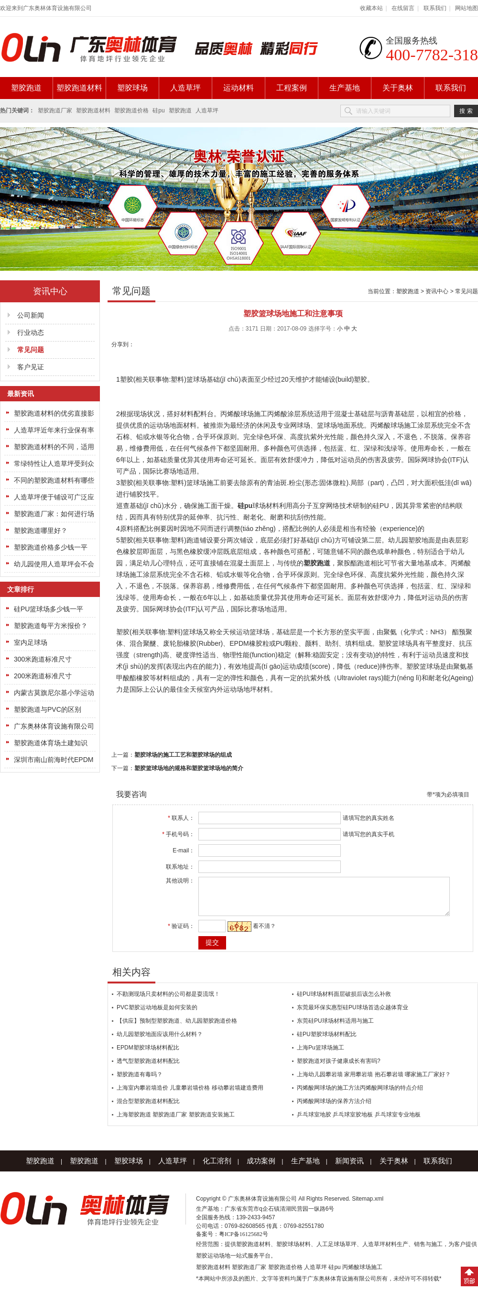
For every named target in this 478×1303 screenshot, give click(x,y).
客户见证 (30, 367)
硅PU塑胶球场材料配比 (327, 1041)
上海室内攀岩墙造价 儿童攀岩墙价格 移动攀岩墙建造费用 (190, 1095)
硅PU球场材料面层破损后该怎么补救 (344, 1001)
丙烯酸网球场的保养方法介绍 (334, 1108)
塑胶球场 (132, 88)
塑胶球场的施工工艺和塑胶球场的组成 (183, 754)
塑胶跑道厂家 (55, 110)
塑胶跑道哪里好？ (40, 530)
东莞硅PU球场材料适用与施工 (335, 1028)
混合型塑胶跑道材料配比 (148, 1108)
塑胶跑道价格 (131, 110)
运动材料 (238, 88)
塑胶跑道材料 (79, 88)
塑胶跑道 (26, 88)
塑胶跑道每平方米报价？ (50, 625)
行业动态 (30, 332)
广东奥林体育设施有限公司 (54, 726)
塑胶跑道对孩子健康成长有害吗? (338, 1068)
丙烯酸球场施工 (362, 1274)
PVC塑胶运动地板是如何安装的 (157, 1014)
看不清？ (259, 933)
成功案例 (261, 1168)
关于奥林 (397, 88)
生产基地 (344, 88)
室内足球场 (30, 642)
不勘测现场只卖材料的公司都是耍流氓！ (168, 1001)
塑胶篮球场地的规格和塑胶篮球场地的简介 (188, 768)
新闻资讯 (349, 1168)
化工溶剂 (217, 1168)
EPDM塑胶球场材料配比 (148, 1054)
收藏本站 (371, 8)
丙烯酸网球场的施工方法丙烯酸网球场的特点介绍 (360, 1095)
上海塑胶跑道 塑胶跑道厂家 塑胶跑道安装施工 (176, 1121)
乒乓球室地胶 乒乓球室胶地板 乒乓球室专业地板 (359, 1121)
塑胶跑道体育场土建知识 (50, 743)
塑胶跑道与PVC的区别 (47, 709)
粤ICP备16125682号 (243, 1241)
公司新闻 (30, 315)
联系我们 (435, 8)
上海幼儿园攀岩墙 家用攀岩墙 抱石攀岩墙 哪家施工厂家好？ (374, 1081)
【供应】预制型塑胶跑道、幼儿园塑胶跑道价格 (177, 1028)
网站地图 (466, 8)
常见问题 (466, 291)
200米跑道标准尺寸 (43, 676)
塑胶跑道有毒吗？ (140, 1081)
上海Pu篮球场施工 (320, 1054)
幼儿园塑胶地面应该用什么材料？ (160, 1041)
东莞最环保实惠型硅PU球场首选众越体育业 (352, 1014)
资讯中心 (436, 291)
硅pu (158, 110)
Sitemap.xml (367, 1206)
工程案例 (291, 88)
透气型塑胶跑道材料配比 (148, 1068)
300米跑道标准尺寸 (43, 659)
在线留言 (402, 8)
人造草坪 (185, 88)
